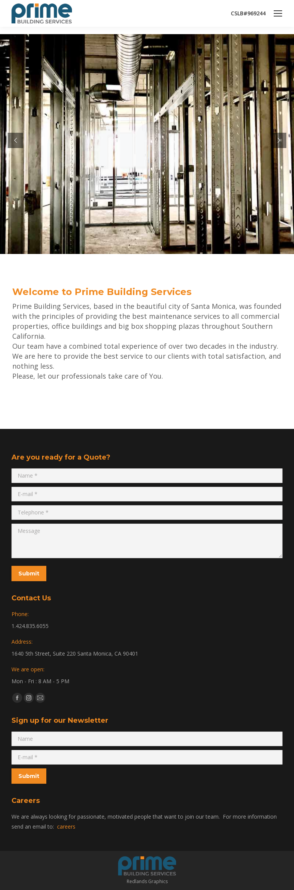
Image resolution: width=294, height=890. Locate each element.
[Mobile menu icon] (278, 13)
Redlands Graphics (147, 881)
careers (66, 826)
